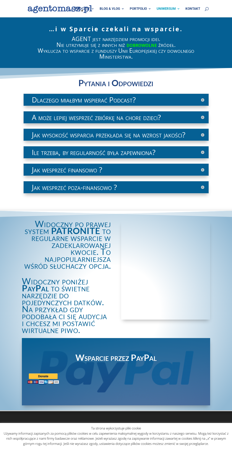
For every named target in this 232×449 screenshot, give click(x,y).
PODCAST (82, 9)
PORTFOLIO (138, 9)
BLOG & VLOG (110, 9)
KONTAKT (192, 9)
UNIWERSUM (166, 9)
